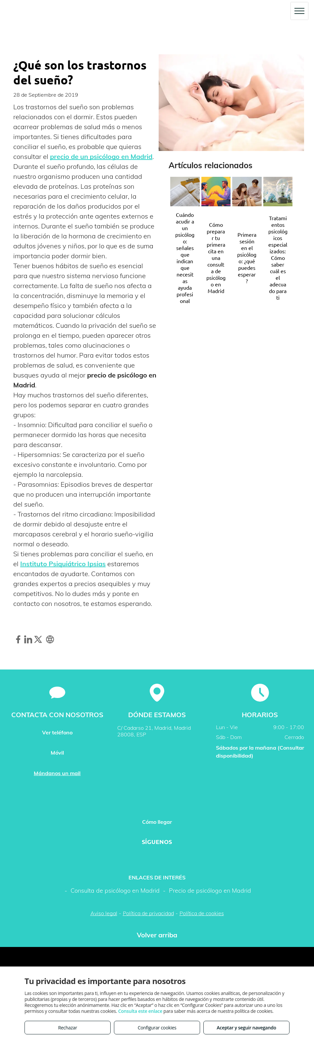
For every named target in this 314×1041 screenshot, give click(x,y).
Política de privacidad (148, 913)
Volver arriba (157, 935)
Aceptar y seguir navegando (246, 1027)
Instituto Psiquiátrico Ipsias (63, 564)
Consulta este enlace (140, 1011)
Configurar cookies (157, 1027)
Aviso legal (103, 913)
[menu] (299, 11)
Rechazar (67, 1027)
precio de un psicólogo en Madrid (101, 156)
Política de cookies (202, 913)
